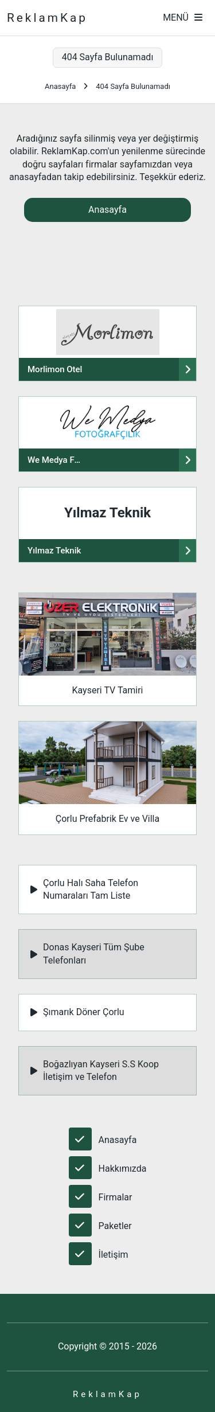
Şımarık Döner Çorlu (77, 1012)
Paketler (115, 1225)
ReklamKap (47, 18)
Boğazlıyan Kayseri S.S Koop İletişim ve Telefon (94, 1070)
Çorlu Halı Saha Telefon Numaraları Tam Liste (84, 889)
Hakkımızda (123, 1168)
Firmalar (115, 1197)
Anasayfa (60, 86)
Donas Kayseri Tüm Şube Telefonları (87, 953)
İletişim (113, 1254)
